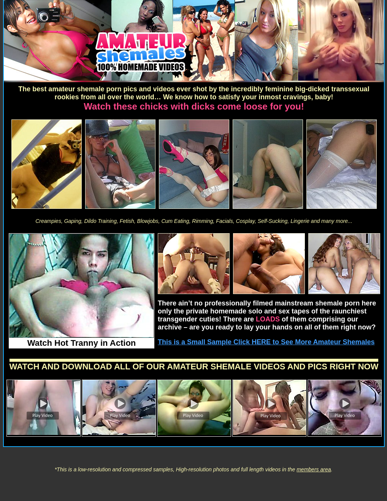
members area (314, 469)
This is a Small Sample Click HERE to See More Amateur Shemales (266, 342)
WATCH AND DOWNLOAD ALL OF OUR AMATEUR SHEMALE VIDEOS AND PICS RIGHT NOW (194, 366)
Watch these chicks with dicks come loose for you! (194, 106)
